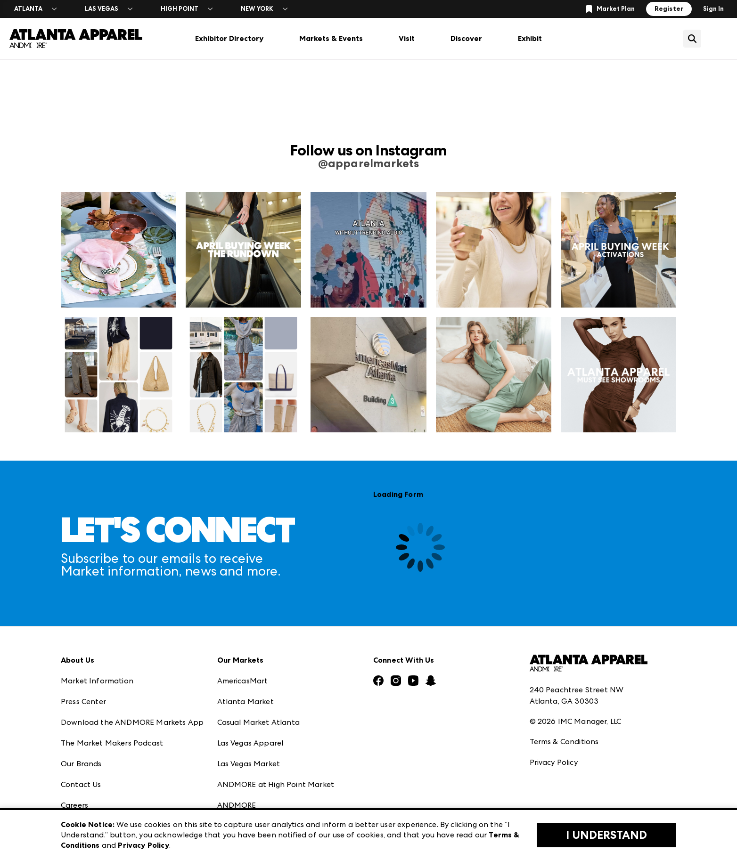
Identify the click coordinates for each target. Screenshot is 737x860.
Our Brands (81, 763)
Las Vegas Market (248, 763)
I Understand (606, 835)
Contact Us (81, 784)
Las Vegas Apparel (250, 742)
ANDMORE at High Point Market (275, 784)
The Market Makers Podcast (112, 742)
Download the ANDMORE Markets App (132, 722)
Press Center (83, 701)
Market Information (97, 680)
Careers (74, 805)
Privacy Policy (554, 762)
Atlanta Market (245, 701)
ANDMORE (236, 805)
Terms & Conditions (564, 741)
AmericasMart (242, 680)
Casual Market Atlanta (258, 722)
